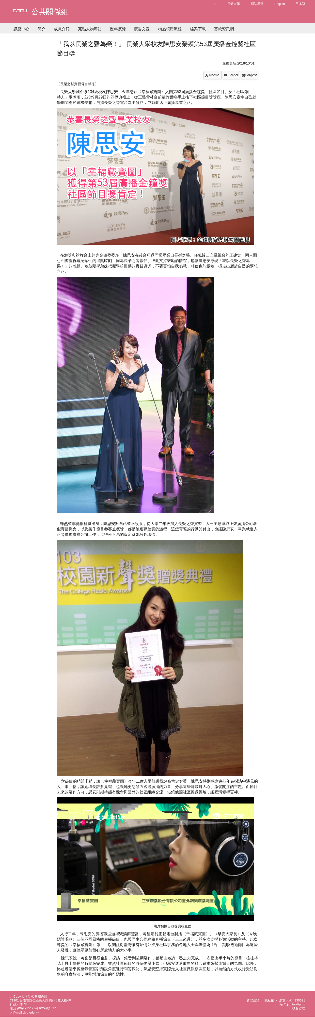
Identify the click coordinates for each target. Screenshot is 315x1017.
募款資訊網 (224, 29)
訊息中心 (21, 29)
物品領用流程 (170, 29)
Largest (249, 75)
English (279, 4)
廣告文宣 (142, 29)
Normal (212, 75)
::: (215, 4)
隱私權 (269, 1000)
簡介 (42, 29)
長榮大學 (233, 4)
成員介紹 (62, 29)
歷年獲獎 (118, 29)
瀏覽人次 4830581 (292, 1000)
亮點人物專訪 (90, 29)
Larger (231, 75)
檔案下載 (198, 29)
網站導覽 (257, 4)
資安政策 (253, 1000)
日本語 (300, 4)
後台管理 (298, 1008)
